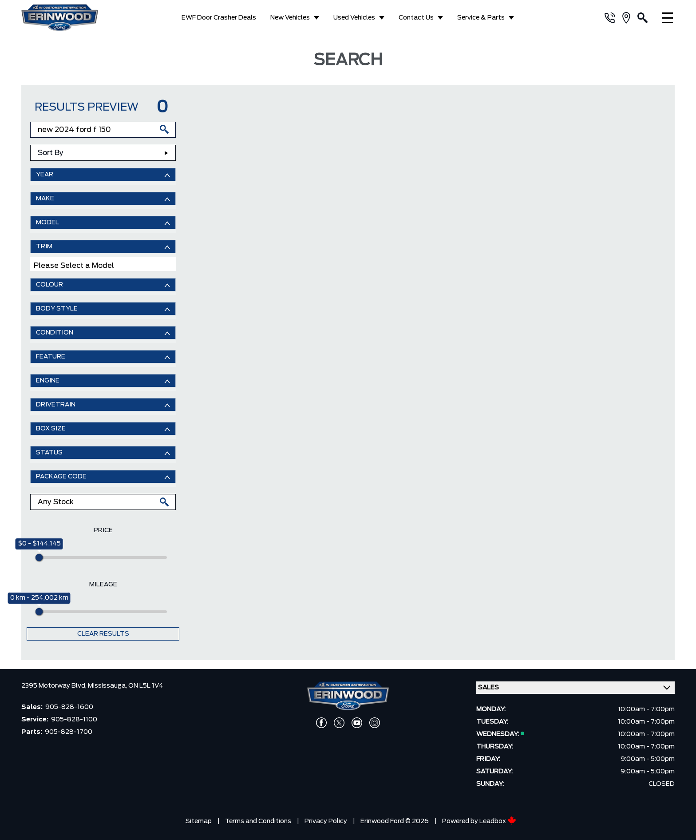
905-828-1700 (68, 732)
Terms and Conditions (258, 821)
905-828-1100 (74, 720)
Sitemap (199, 821)
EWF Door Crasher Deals (219, 18)
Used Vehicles (354, 18)
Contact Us (416, 18)
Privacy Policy (325, 821)
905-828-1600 (69, 707)
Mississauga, (108, 686)
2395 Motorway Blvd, (54, 686)
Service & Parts (481, 18)
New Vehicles (290, 18)
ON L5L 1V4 (145, 686)
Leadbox (497, 821)
